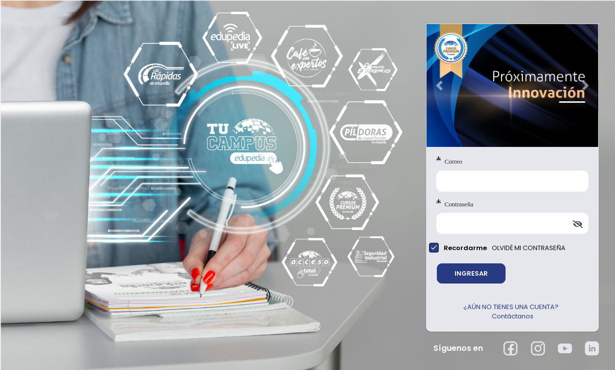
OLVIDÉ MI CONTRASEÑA (528, 248)
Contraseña (454, 203)
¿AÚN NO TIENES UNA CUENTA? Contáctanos (512, 311)
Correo (449, 161)
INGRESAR (471, 273)
